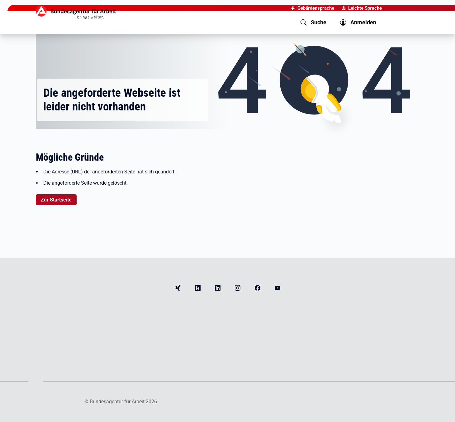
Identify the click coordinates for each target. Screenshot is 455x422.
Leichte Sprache (365, 8)
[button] (313, 22)
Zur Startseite (56, 200)
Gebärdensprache (315, 8)
